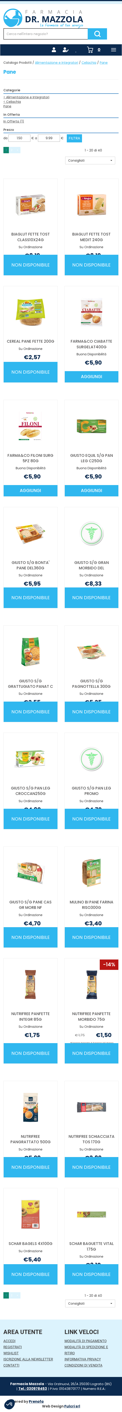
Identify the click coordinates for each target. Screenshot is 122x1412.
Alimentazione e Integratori (56, 62)
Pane (7, 106)
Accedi (9, 1341)
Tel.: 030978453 (32, 1388)
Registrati (12, 1347)
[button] (90, 160)
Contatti (11, 1365)
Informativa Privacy (83, 1359)
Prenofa (36, 1401)
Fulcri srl (72, 1406)
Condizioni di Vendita (83, 1365)
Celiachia (89, 62)
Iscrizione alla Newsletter (28, 1359)
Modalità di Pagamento (86, 1341)
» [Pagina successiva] (17, 150)
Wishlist (11, 1353)
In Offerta (13, 121)
